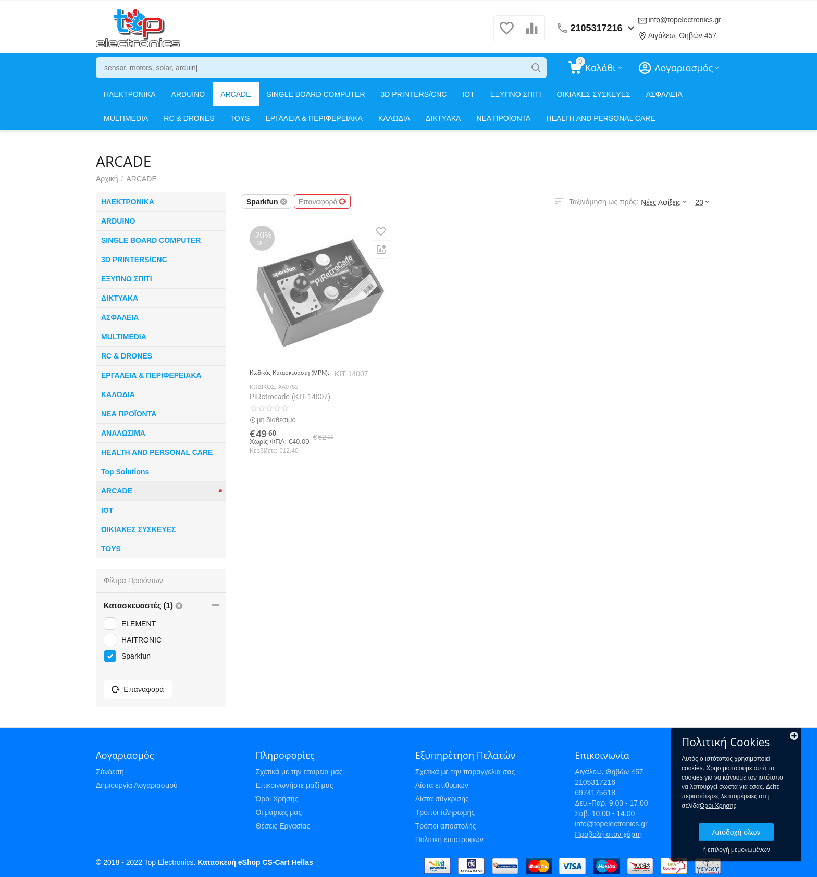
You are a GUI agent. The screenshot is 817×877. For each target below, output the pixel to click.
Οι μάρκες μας (278, 812)
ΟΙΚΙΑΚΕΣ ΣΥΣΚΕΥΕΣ (593, 94)
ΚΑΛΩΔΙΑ (394, 118)
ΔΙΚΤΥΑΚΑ (443, 118)
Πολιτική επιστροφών (449, 839)
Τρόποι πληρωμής (445, 812)
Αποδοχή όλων (736, 832)
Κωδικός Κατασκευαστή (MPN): (289, 372)
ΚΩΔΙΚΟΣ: (263, 387)
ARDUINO (188, 94)
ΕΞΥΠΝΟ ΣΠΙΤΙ (515, 94)
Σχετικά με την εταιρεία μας (298, 772)
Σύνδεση (110, 772)
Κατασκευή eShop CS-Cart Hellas (255, 862)
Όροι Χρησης (718, 805)
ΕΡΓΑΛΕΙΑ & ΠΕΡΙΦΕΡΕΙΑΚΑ (313, 118)
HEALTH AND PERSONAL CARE (600, 118)
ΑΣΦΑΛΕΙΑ (664, 94)
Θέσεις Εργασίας (282, 826)
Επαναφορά (322, 201)
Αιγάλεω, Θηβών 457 (682, 35)
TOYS (240, 118)
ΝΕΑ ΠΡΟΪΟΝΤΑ (503, 118)
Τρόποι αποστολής (445, 826)
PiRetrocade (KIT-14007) (290, 396)
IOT (468, 94)
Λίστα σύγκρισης (442, 799)
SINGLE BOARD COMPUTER (316, 94)
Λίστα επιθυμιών (441, 785)
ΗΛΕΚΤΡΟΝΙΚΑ (130, 94)
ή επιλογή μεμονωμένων (736, 850)
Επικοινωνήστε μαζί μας (294, 785)
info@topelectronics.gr (684, 20)
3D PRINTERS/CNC (414, 94)
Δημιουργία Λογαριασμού (137, 785)
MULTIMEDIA (126, 118)
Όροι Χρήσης (276, 799)
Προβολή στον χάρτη (608, 834)
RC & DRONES (189, 118)
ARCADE (235, 94)
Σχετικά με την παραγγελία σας (465, 772)
